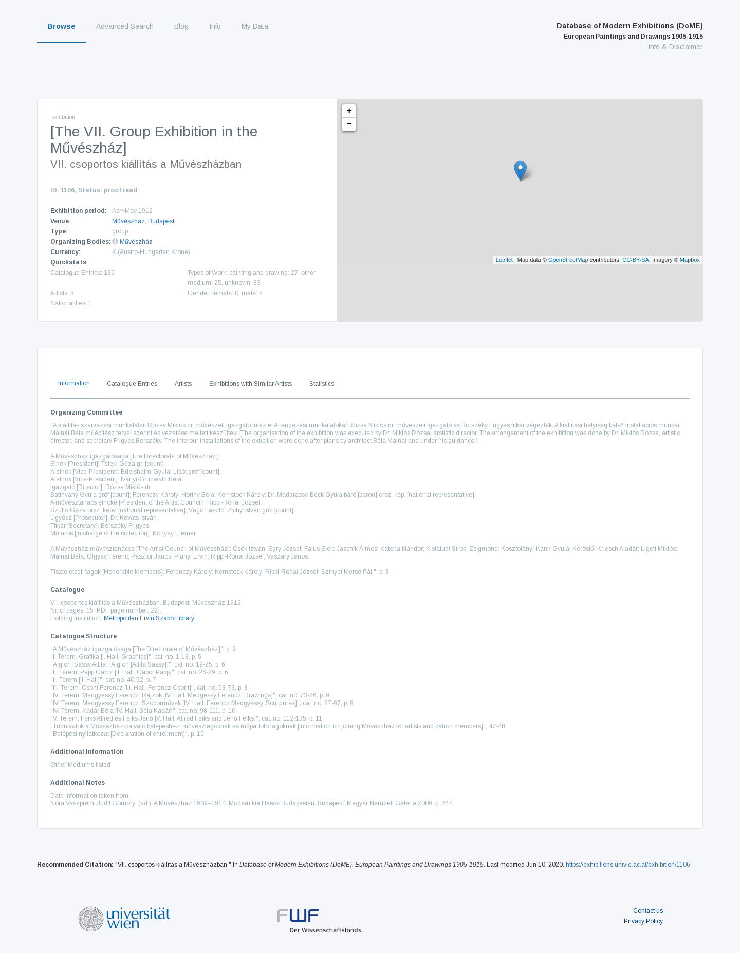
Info (215, 26)
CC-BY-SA (635, 260)
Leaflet (504, 260)
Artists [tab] (183, 383)
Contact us (648, 910)
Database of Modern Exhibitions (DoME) (630, 31)
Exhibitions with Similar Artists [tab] (250, 383)
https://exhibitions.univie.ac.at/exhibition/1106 (628, 864)
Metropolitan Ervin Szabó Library (149, 618)
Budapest (161, 221)
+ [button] (349, 111)
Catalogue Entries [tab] (132, 383)
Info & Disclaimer (675, 47)
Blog (181, 26)
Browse (61, 26)
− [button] (349, 124)
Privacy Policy (643, 921)
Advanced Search (125, 26)
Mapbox (690, 260)
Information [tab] (74, 383)
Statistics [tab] (321, 383)
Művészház (128, 221)
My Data (255, 26)
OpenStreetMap (568, 260)
